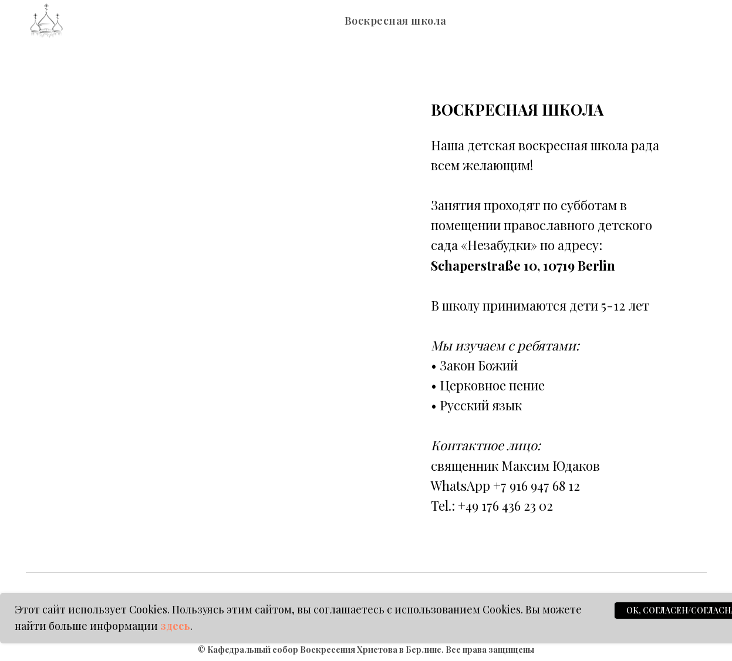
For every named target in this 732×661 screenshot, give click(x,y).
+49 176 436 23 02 (505, 505)
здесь (175, 626)
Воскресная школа (396, 21)
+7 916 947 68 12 (536, 485)
